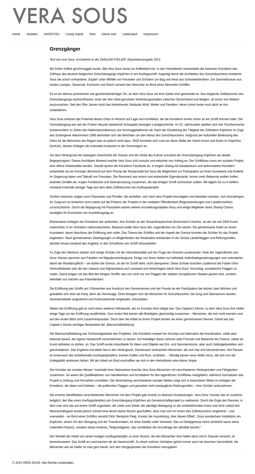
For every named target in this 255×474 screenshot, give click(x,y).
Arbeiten (32, 34)
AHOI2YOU (51, 34)
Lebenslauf (130, 34)
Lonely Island (74, 34)
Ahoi (92, 34)
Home (16, 34)
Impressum (150, 34)
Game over (109, 34)
